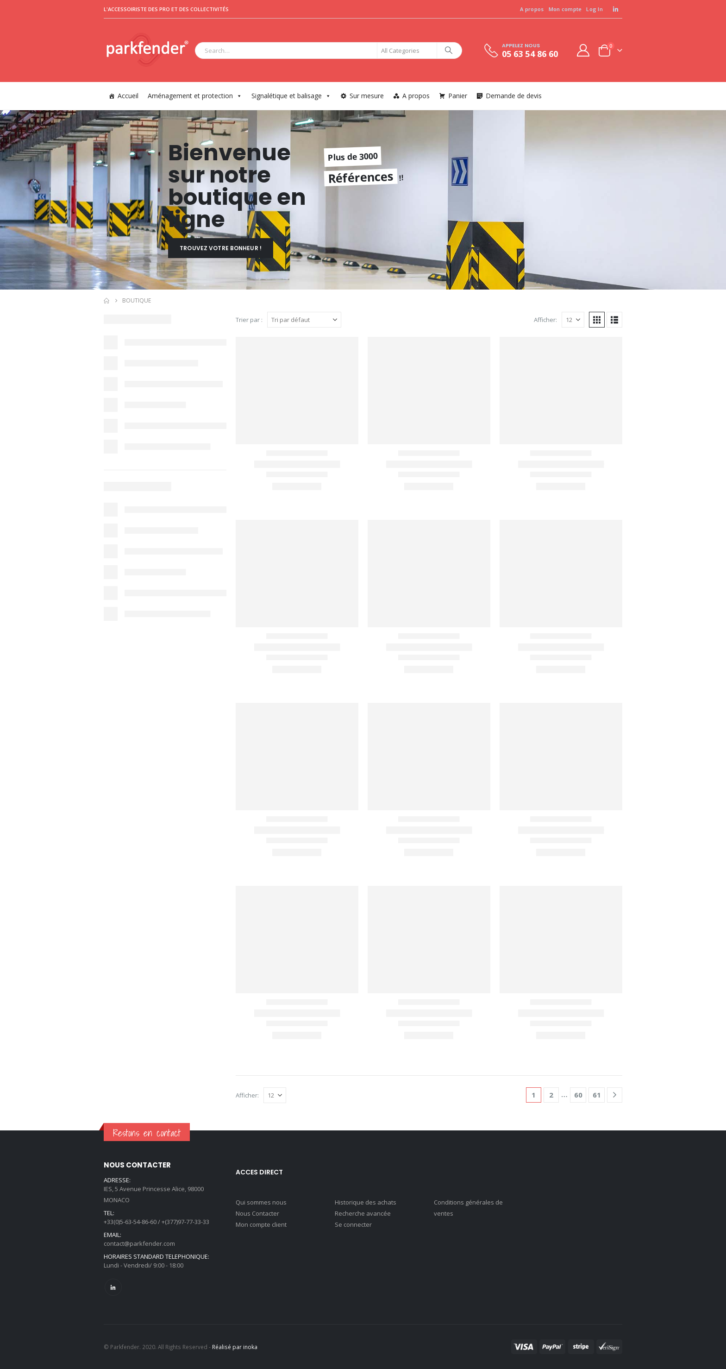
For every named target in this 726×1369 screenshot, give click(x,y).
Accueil (128, 95)
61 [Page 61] (597, 1094)
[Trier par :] (304, 320)
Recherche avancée (363, 1213)
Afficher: (545, 319)
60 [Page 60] (578, 1094)
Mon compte (565, 9)
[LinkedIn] (616, 9)
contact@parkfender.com (139, 1243)
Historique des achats (365, 1202)
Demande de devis (514, 95)
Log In (594, 9)
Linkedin (113, 1287)
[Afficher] (573, 320)
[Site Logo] (147, 50)
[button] (597, 320)
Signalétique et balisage (291, 95)
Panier (457, 95)
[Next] (614, 1095)
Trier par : (249, 319)
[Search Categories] (407, 50)
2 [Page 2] (551, 1094)
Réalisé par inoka (234, 1346)
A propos (532, 9)
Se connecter (353, 1224)
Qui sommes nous (261, 1202)
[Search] (449, 50)
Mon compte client (261, 1224)
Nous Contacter (257, 1213)
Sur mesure (367, 95)
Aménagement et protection (195, 95)
